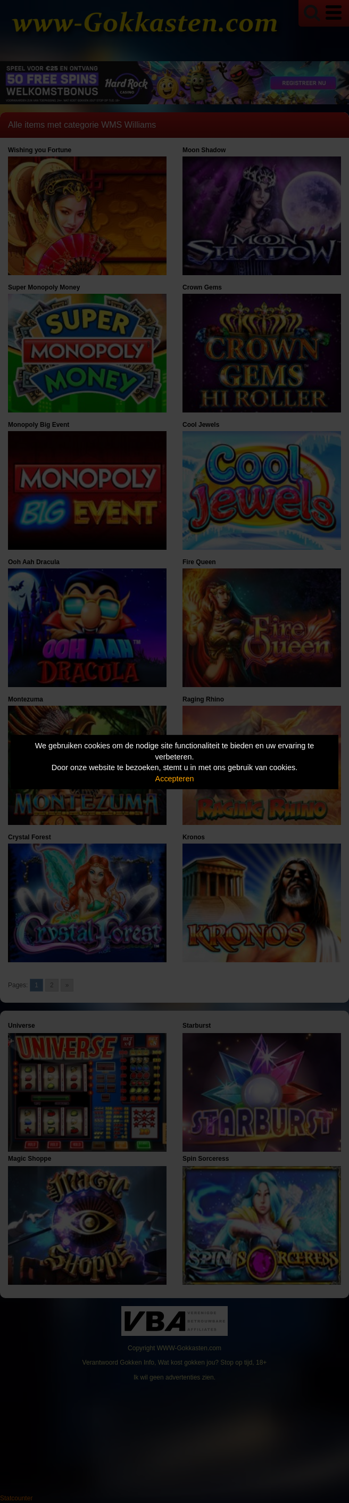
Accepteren (174, 778)
